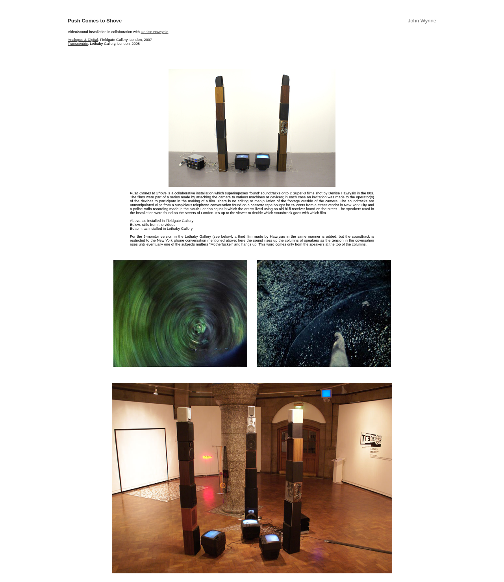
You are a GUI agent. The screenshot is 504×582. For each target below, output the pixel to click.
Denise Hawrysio (154, 32)
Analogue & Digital (83, 40)
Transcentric (78, 44)
